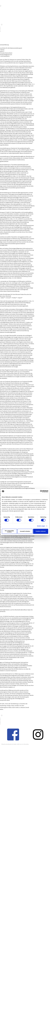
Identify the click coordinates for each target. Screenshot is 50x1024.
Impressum (4, 721)
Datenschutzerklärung (7, 723)
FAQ (2, 722)
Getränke (2, 10)
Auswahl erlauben (25, 531)
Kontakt (2, 12)
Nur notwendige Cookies (9, 531)
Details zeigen (41, 526)
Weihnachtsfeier (4, 11)
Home (1, 8)
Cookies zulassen (41, 531)
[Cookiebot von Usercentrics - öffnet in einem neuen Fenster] (41, 491)
